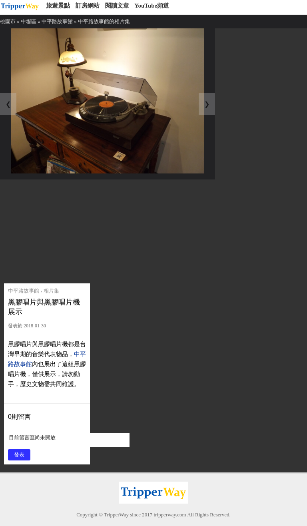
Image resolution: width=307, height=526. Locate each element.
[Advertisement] (65, 229)
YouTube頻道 (151, 5)
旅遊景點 (58, 5)
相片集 (51, 291)
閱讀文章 (117, 5)
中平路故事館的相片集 (104, 21)
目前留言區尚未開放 (69, 440)
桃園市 (8, 21)
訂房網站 (88, 5)
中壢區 (28, 21)
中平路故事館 (57, 21)
